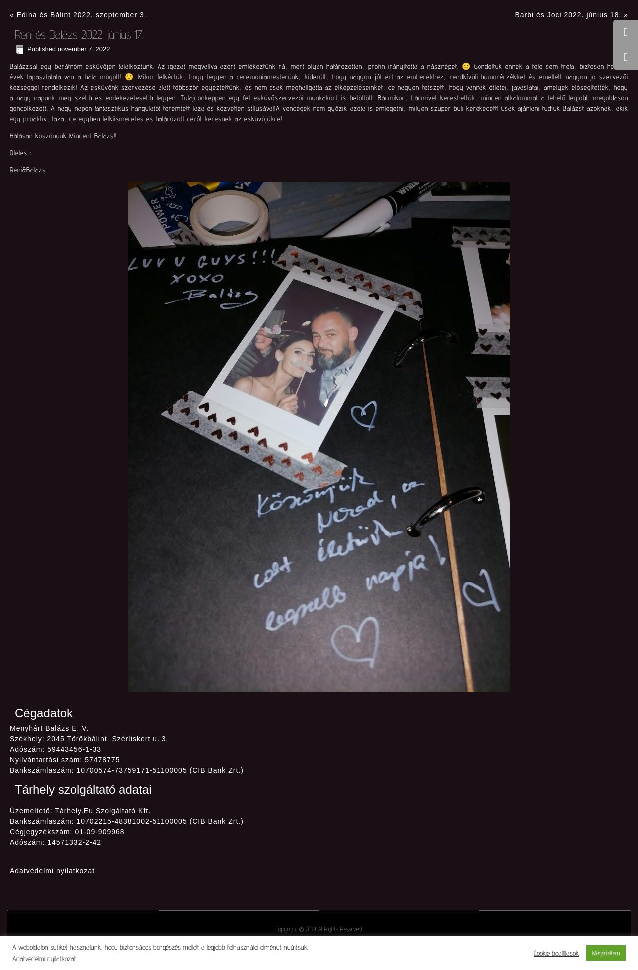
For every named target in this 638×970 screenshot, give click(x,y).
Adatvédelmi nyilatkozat (52, 871)
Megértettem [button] (606, 953)
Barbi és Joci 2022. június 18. (568, 15)
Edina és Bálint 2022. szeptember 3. (82, 15)
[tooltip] (625, 32)
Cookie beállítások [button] (556, 953)
